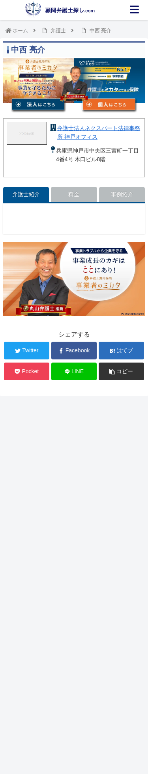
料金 (73, 194)
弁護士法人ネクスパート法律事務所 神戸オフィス (98, 132)
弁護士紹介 (26, 194)
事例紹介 (122, 194)
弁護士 (58, 30)
